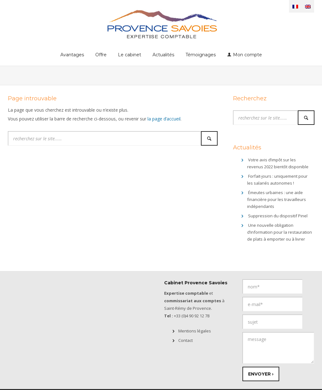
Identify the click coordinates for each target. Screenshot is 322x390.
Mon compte (247, 55)
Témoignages (201, 55)
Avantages (72, 55)
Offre (101, 55)
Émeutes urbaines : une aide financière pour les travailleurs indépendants (276, 199)
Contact (185, 340)
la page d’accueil (163, 119)
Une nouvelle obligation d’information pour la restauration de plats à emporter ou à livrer (279, 232)
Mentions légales (194, 331)
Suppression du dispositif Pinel (278, 216)
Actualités (163, 55)
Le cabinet (129, 55)
